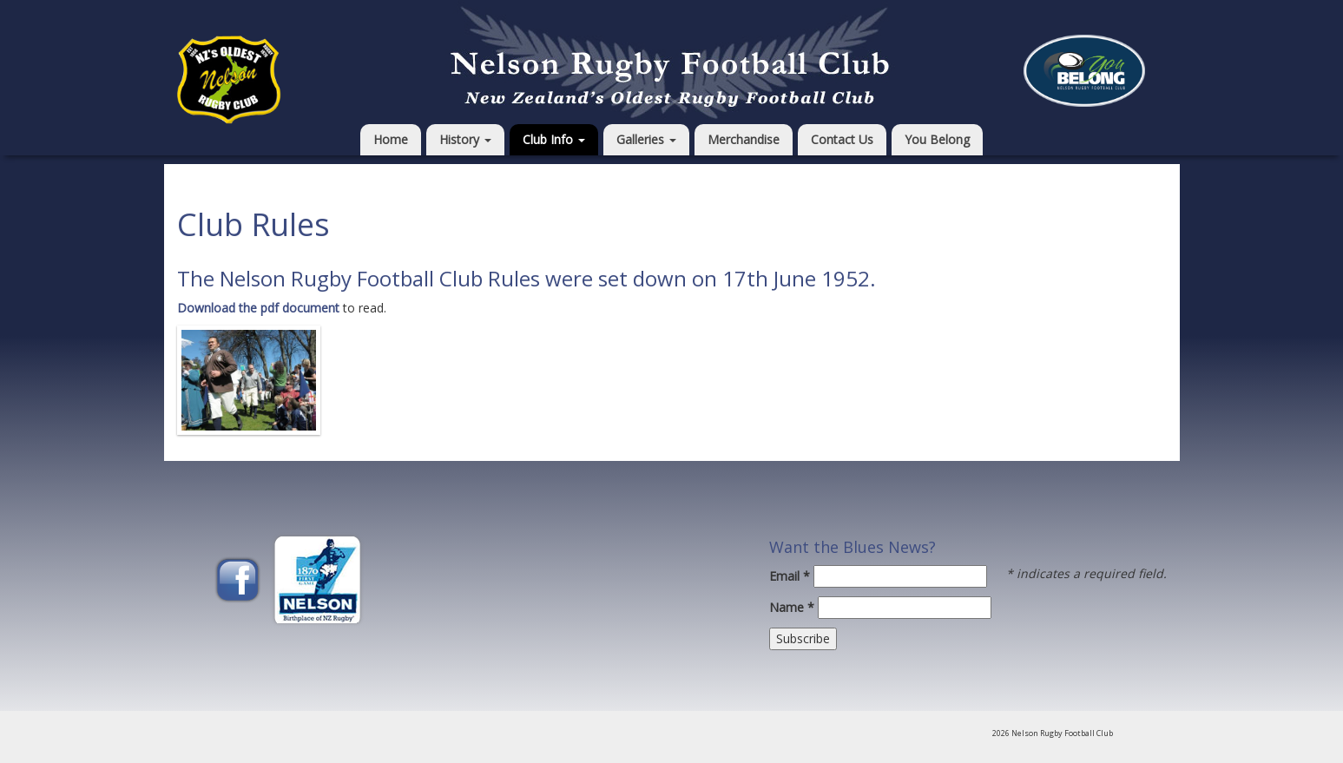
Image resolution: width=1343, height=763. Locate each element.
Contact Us (842, 139)
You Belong (937, 139)
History (465, 139)
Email (789, 576)
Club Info (554, 139)
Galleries (646, 139)
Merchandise (744, 139)
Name (791, 607)
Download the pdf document (258, 307)
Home (390, 139)
